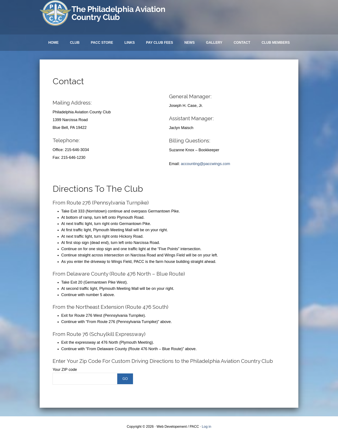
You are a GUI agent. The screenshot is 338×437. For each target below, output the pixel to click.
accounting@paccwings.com (205, 164)
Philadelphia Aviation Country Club (103, 13)
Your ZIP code (65, 369)
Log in (206, 426)
